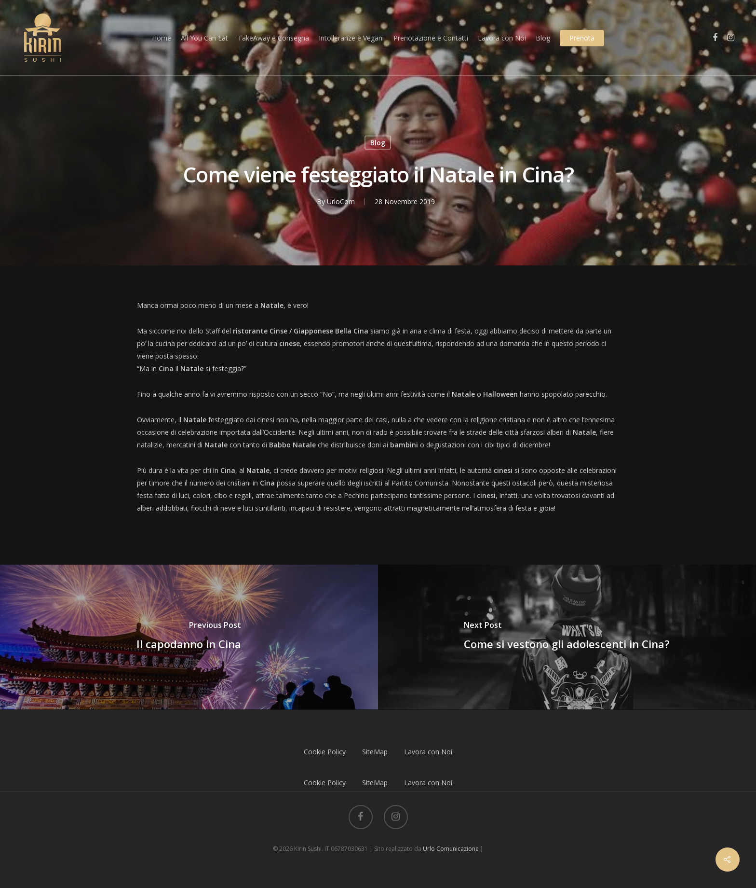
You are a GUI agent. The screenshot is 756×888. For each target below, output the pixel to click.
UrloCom (341, 201)
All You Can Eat (204, 37)
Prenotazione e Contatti (430, 37)
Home (161, 37)
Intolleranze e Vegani (351, 37)
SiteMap (375, 751)
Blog (543, 37)
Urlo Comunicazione (451, 849)
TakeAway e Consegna (273, 37)
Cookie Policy (325, 751)
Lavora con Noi (502, 37)
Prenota (581, 37)
